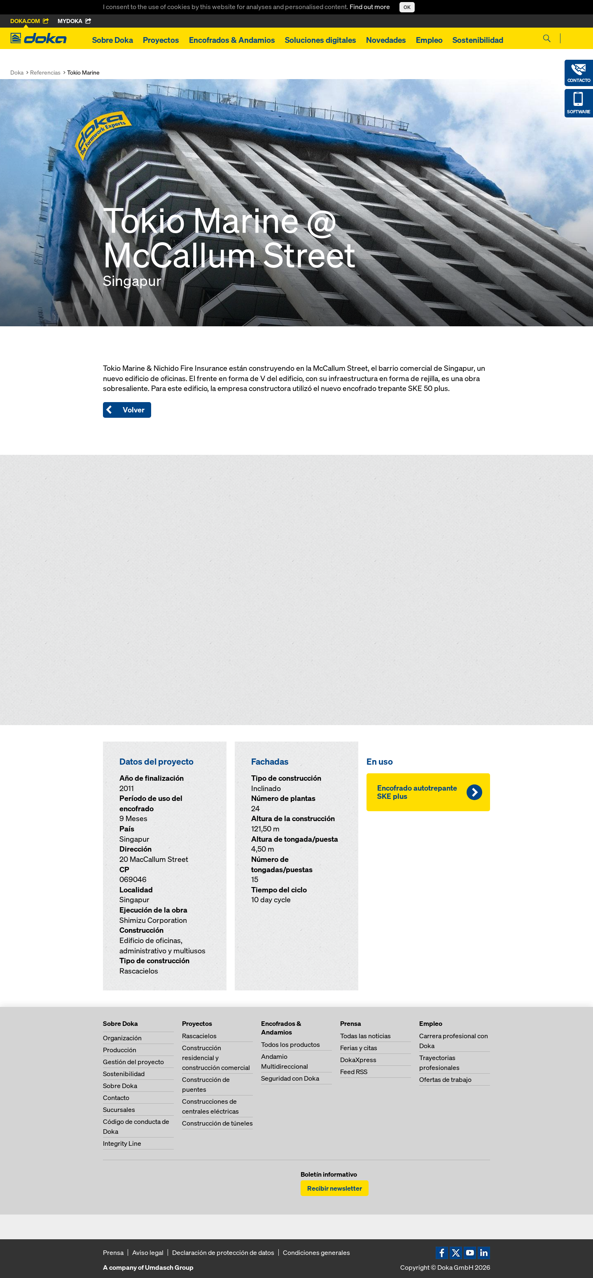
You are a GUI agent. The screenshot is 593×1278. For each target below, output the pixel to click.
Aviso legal (147, 1252)
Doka (16, 72)
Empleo (429, 40)
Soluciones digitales (320, 40)
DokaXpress (358, 1059)
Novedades (386, 40)
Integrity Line (122, 1143)
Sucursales (119, 1109)
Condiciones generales (316, 1252)
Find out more (370, 6)
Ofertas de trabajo (445, 1079)
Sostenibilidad (478, 40)
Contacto (116, 1097)
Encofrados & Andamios (232, 40)
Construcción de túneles (217, 1123)
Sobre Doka (112, 40)
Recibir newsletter (334, 1188)
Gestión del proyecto (133, 1061)
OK (407, 7)
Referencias (45, 72)
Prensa (113, 1252)
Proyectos (161, 40)
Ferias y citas (358, 1047)
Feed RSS (353, 1071)
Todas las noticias (365, 1035)
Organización (122, 1037)
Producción (119, 1049)
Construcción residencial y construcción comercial (216, 1057)
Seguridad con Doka (290, 1078)
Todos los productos (290, 1044)
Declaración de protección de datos (223, 1252)
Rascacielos (199, 1035)
